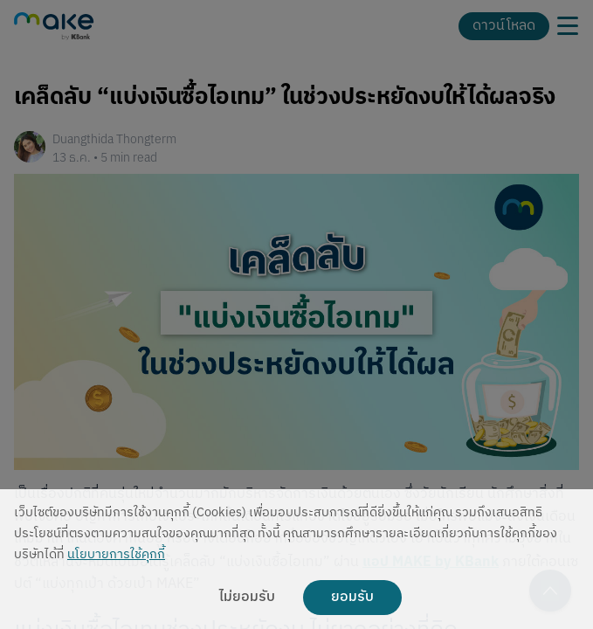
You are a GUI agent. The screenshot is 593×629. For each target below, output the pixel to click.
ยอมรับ (352, 597)
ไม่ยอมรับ (247, 597)
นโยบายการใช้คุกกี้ (116, 555)
